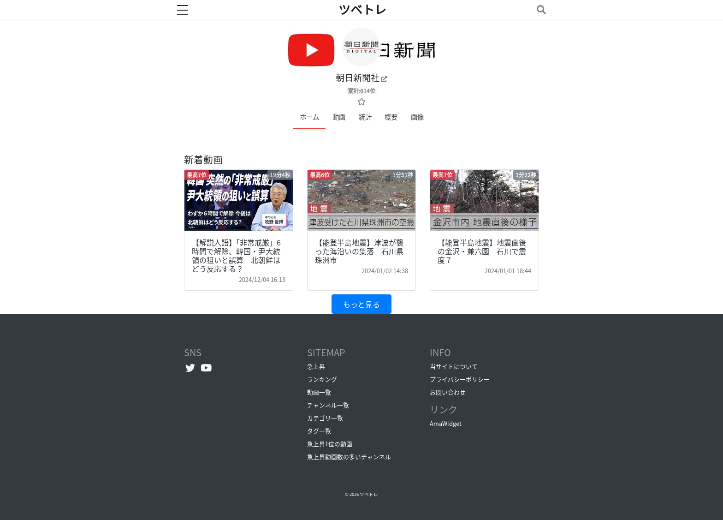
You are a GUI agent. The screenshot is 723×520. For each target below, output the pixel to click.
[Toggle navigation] (539, 9)
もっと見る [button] (361, 304)
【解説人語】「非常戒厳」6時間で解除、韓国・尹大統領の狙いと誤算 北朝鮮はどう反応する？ (236, 256)
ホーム (309, 117)
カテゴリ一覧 (325, 417)
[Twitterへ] (190, 367)
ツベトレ (369, 494)
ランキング (322, 379)
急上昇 (316, 366)
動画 (338, 117)
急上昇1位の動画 (329, 443)
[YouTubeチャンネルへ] (206, 367)
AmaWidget (446, 423)
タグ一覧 (319, 430)
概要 (391, 117)
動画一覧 (319, 392)
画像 (417, 117)
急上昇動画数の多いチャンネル (349, 456)
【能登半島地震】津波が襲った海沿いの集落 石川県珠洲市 (359, 251)
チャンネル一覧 (328, 404)
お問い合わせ (448, 392)
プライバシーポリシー (460, 379)
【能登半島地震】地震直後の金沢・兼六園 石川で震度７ (482, 251)
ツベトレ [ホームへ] (362, 10)
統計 (365, 117)
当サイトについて (454, 366)
